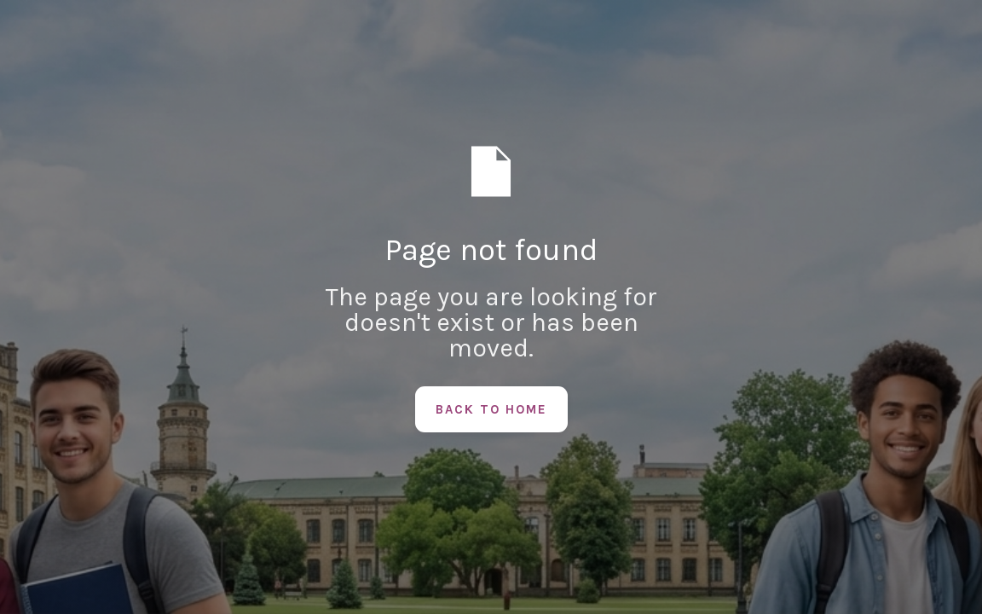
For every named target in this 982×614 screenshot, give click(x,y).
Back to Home (491, 409)
